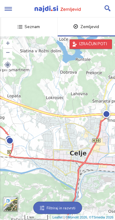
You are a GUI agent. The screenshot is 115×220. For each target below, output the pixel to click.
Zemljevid (86, 27)
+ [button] (8, 44)
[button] (7, 64)
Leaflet (57, 217)
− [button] (8, 53)
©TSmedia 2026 (101, 217)
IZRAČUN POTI (93, 44)
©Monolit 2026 (76, 217)
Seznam (28, 27)
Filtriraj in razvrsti (57, 208)
